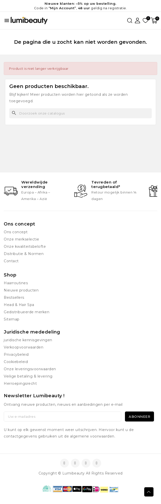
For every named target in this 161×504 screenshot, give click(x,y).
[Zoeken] (80, 113)
